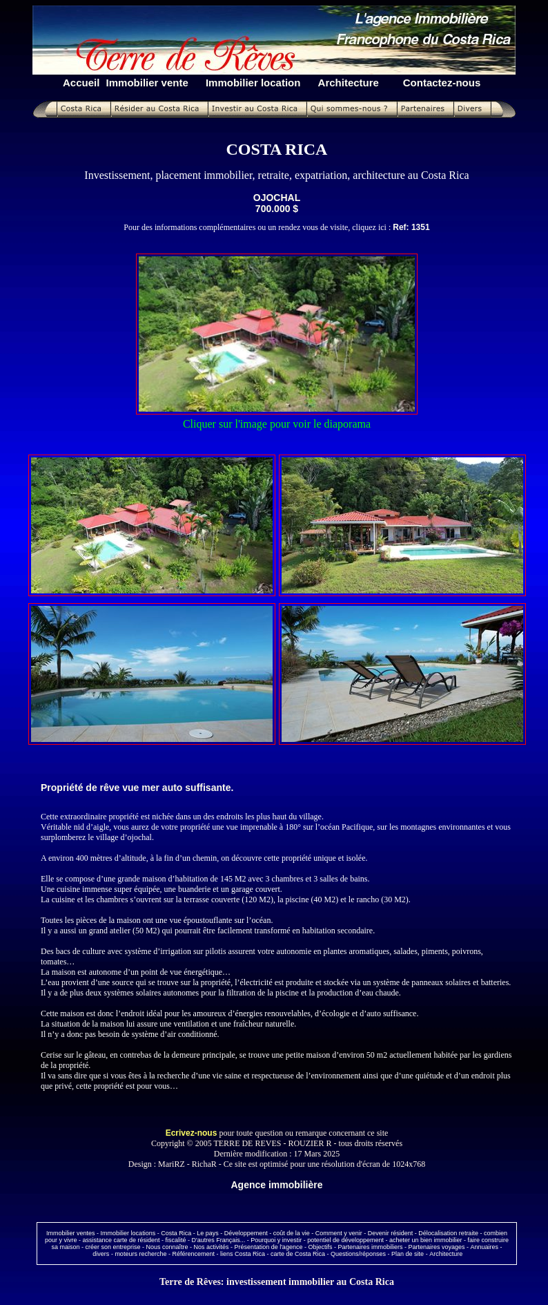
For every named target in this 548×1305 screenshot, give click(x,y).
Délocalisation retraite (448, 1233)
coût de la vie (291, 1233)
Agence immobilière (276, 1184)
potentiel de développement (345, 1240)
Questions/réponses (358, 1253)
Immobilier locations (128, 1233)
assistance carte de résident (120, 1240)
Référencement (193, 1253)
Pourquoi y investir (276, 1240)
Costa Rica (176, 1233)
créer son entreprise (112, 1247)
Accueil (81, 82)
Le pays (208, 1233)
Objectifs (320, 1247)
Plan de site (407, 1253)
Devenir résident (390, 1233)
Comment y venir (338, 1233)
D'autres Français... (219, 1240)
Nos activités (211, 1247)
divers (100, 1253)
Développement (246, 1233)
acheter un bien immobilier (425, 1240)
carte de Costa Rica (298, 1253)
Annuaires (485, 1247)
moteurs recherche (140, 1253)
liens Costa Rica (242, 1253)
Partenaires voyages (436, 1247)
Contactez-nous (442, 82)
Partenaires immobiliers (369, 1247)
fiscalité (176, 1240)
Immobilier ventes (70, 1233)
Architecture (445, 1253)
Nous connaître (167, 1247)
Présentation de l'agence (269, 1247)
